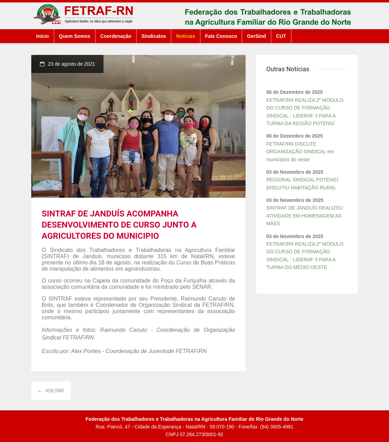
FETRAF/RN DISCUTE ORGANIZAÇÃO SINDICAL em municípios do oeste (300, 151)
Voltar (51, 390)
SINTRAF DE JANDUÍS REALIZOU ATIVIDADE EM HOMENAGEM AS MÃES (304, 215)
